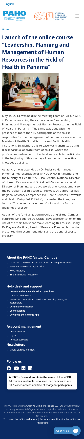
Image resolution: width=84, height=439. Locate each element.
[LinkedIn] (30, 368)
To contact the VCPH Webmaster (20, 419)
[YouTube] (16, 368)
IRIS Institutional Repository (24, 274)
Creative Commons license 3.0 (42, 406)
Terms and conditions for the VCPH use (60, 419)
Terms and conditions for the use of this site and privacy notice (41, 262)
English (9, 4)
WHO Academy (17, 271)
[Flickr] (23, 368)
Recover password (19, 339)
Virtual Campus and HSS (22, 350)
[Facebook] (9, 368)
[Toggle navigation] (77, 16)
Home (5, 29)
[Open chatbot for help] (65, 431)
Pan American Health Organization (27, 266)
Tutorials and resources (21, 295)
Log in (13, 335)
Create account (17, 331)
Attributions (42, 423)
